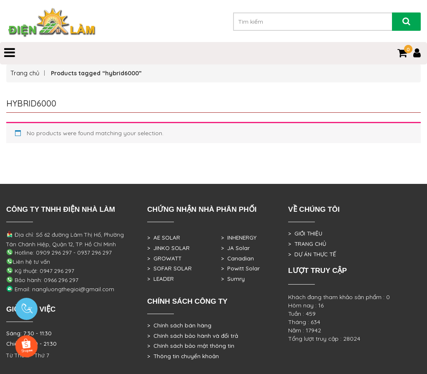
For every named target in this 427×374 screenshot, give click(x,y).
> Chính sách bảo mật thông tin (190, 345)
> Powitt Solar (240, 268)
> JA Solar (235, 248)
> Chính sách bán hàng (179, 325)
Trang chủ (25, 73)
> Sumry (233, 278)
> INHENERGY (238, 237)
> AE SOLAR (163, 237)
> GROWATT (164, 258)
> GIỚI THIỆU (305, 233)
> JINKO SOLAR (168, 248)
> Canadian (237, 258)
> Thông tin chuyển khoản (183, 356)
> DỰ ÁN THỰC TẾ (312, 254)
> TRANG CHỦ (307, 243)
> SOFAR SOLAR (169, 268)
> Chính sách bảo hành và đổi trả (192, 335)
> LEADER (160, 278)
